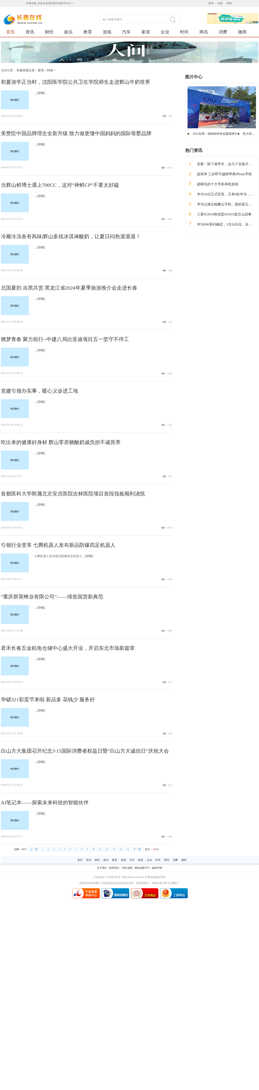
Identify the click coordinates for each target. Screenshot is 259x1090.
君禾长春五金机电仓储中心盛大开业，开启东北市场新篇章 (68, 648)
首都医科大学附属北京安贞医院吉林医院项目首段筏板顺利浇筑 (73, 493)
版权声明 (157, 867)
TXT (147, 867)
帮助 (229, 3)
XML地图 (127, 867)
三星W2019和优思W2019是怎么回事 (224, 214)
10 (93, 849)
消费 (223, 32)
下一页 (137, 849)
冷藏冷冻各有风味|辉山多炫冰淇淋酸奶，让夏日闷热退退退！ (71, 236)
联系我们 (114, 867)
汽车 (126, 32)
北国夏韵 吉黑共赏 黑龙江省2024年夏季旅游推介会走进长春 (69, 288)
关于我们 (102, 867)
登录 (211, 3)
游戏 (107, 32)
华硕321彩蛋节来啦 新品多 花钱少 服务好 (48, 699)
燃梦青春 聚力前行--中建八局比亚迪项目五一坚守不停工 (65, 339)
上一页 (34, 849)
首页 (10, 32)
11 (100, 849)
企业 (165, 32)
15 (127, 849)
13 (114, 849)
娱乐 (68, 32)
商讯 (203, 32)
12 (107, 849)
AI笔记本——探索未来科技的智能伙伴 (45, 802)
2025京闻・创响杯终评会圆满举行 (215, 133)
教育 (87, 32)
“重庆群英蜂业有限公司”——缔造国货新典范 (52, 597)
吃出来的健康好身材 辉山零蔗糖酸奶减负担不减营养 (61, 442)
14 (121, 849)
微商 (242, 32)
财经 (49, 32)
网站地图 (140, 867)
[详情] (41, 93)
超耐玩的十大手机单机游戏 (217, 184)
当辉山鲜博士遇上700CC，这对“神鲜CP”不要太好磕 (60, 185)
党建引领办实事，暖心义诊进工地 (39, 391)
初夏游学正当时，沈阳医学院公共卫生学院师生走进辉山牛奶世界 (75, 82)
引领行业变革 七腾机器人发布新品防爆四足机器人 (58, 545)
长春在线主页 (26, 70)
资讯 (30, 32)
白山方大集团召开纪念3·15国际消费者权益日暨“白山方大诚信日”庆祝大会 (85, 751)
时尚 (184, 32)
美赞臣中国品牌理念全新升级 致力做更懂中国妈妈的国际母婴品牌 (76, 133)
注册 (220, 3)
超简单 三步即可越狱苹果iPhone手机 (224, 174)
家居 (145, 32)
